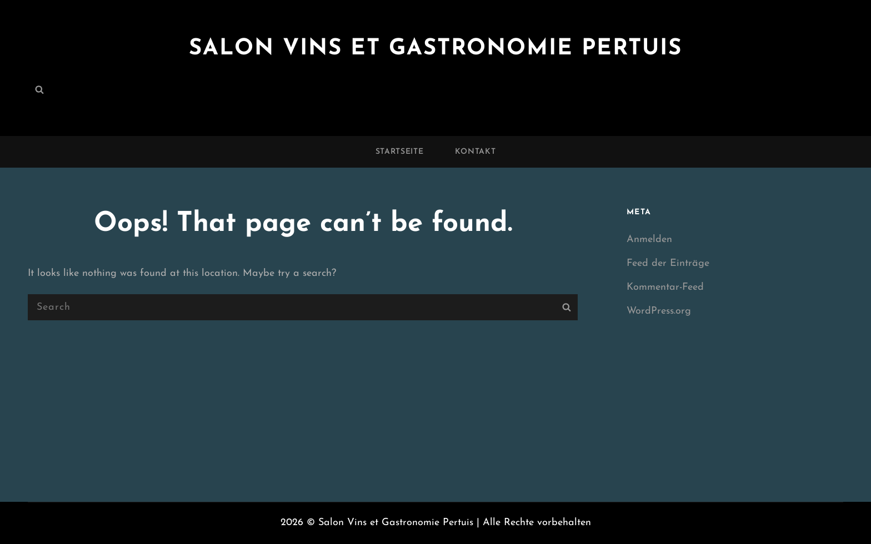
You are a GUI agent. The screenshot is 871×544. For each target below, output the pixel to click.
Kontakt (475, 152)
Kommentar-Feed (665, 287)
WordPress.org (659, 311)
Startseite (400, 152)
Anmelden (649, 239)
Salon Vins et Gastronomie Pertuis (435, 49)
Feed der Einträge (668, 263)
